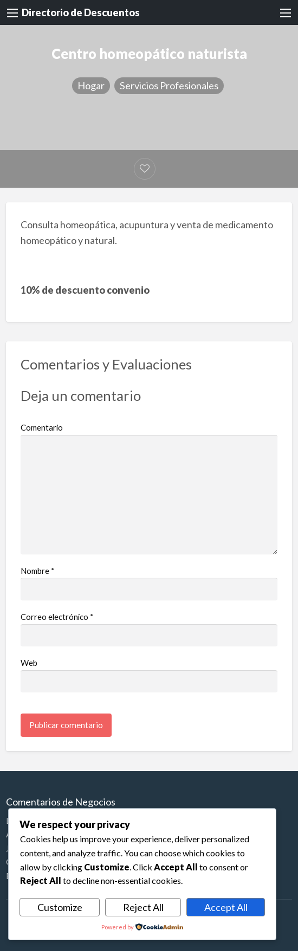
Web (29, 663)
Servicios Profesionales (169, 85)
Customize (59, 907)
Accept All (226, 907)
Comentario (42, 427)
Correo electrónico (57, 617)
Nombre (38, 571)
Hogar (91, 85)
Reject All (143, 907)
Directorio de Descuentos (81, 12)
